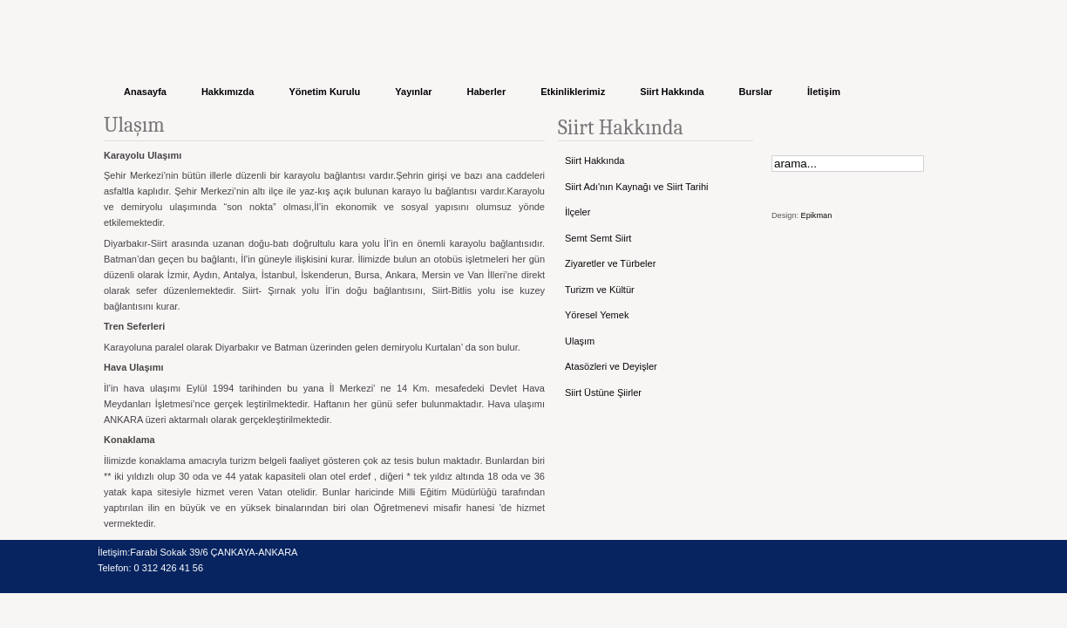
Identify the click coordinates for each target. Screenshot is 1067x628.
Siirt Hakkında (594, 160)
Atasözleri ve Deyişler (611, 366)
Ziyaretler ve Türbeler (610, 263)
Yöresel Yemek (597, 315)
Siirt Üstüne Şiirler (603, 392)
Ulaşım (580, 341)
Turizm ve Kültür (600, 289)
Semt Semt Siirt (598, 238)
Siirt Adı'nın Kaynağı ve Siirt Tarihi (637, 186)
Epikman (817, 215)
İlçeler (577, 212)
